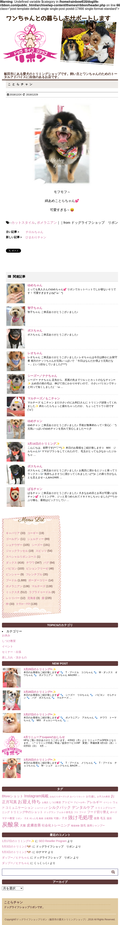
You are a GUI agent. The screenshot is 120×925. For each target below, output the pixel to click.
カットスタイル (23, 223)
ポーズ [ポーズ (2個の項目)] (113, 812)
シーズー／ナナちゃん (42, 375)
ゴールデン (13, 539)
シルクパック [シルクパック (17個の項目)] (59, 807)
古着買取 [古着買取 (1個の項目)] (48, 818)
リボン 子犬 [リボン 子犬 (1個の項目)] (22, 818)
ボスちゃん (35, 330)
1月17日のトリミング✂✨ (18, 841)
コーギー (32, 533)
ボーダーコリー (38, 580)
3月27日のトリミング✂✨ (40, 714)
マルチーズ (38, 586)
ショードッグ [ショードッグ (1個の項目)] (41, 808)
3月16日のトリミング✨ (44, 443)
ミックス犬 (13, 592)
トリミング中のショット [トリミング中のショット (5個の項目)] (26, 812)
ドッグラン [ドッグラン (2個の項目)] (50, 812)
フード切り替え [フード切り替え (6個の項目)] (98, 812)
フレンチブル (34, 574)
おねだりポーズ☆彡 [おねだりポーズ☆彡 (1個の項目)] (59, 796)
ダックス (11, 562)
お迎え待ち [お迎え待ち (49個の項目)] (29, 801)
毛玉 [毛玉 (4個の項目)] (103, 818)
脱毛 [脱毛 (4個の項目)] (83, 825)
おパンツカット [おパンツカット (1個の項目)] (77, 796)
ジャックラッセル (17, 550)
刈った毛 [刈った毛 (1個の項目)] (34, 818)
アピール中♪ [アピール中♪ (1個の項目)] (80, 802)
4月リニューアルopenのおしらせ (44, 737)
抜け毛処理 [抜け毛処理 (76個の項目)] (80, 817)
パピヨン (11, 568)
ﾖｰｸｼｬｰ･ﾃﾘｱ (23, 603)
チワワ (30, 562)
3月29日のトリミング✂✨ (40, 669)
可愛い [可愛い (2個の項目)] (57, 818)
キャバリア (13, 533)
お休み (6, 635)
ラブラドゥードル (40, 592)
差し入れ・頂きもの (14, 657)
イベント (7, 646)
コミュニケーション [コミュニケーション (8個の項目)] (19, 807)
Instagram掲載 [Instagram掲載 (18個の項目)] (36, 796)
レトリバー (13, 598)
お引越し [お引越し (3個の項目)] (91, 796)
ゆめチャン (35, 421)
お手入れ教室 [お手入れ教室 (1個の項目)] (103, 796)
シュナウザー (14, 544)
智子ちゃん (35, 308)
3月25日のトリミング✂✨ (40, 759)
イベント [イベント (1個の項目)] (107, 802)
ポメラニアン (47, 223)
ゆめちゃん (35, 285)
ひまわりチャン (36, 237)
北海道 (31, 598)
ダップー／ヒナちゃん (16, 857)
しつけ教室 (9, 640)
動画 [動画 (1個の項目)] (41, 818)
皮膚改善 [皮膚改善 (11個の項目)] (34, 825)
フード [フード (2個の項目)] (82, 812)
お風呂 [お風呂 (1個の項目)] (45, 802)
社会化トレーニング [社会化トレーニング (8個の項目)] (56, 825)
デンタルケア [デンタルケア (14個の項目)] (83, 807)
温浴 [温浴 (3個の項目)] (109, 818)
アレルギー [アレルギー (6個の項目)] (94, 802)
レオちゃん (35, 353)
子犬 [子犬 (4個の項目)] (64, 818)
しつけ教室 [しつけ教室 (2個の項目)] (55, 802)
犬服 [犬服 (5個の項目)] (23, 825)
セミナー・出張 (11, 651)
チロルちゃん (34, 232)
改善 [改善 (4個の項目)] (96, 818)
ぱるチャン (35, 489)
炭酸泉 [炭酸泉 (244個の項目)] (10, 824)
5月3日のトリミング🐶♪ (17, 846)
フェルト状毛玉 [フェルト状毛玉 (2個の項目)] (64, 812)
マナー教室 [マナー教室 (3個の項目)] (8, 818)
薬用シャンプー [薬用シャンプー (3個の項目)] (96, 825)
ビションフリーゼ (37, 568)
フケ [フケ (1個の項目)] (76, 812)
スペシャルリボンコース (21, 556)
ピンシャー (13, 574)
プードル (11, 580)
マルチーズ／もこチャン (44, 398)
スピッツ (41, 550)
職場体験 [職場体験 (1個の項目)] (75, 825)
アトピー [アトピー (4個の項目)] (67, 802)
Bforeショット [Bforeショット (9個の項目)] (12, 796)
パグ (46, 562)
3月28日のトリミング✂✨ (40, 691)
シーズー (37, 544)
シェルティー (35, 539)
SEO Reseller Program (52, 841)
